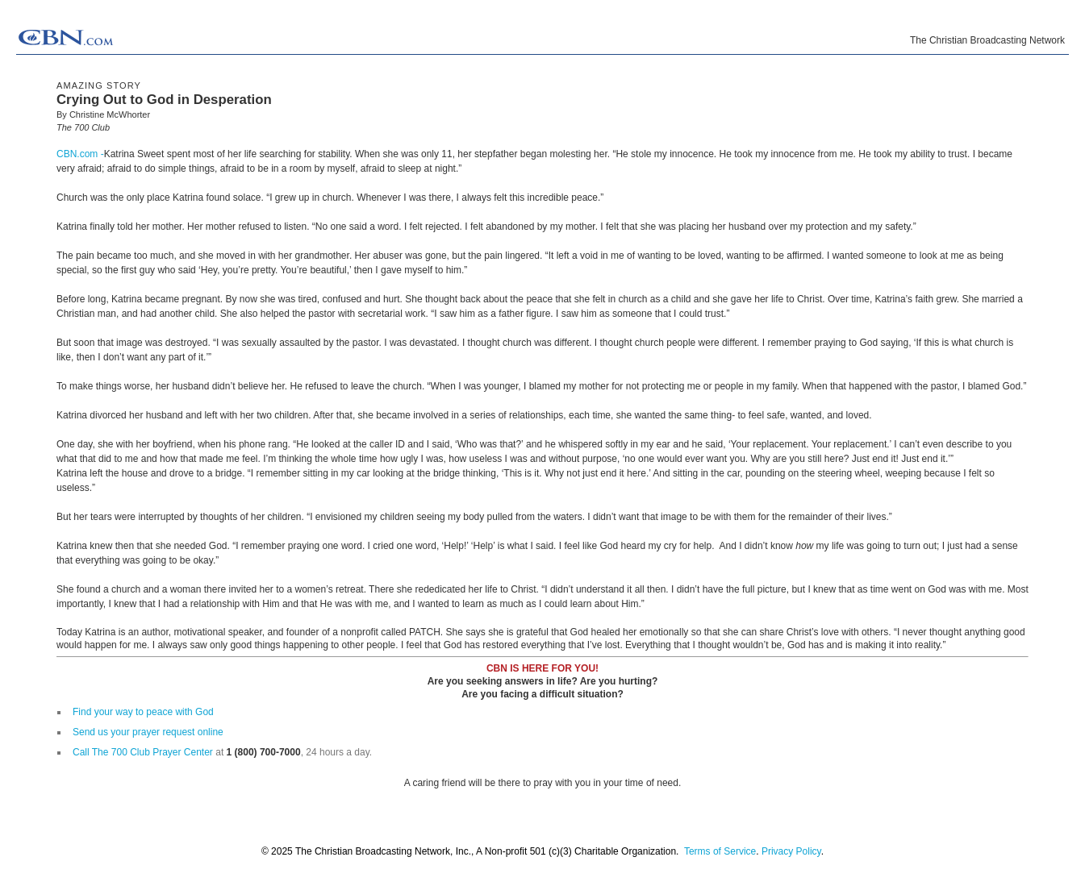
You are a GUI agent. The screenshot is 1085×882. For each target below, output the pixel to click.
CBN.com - (80, 154)
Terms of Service (720, 851)
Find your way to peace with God (143, 712)
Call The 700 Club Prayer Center (143, 752)
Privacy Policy (791, 851)
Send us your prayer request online (148, 732)
